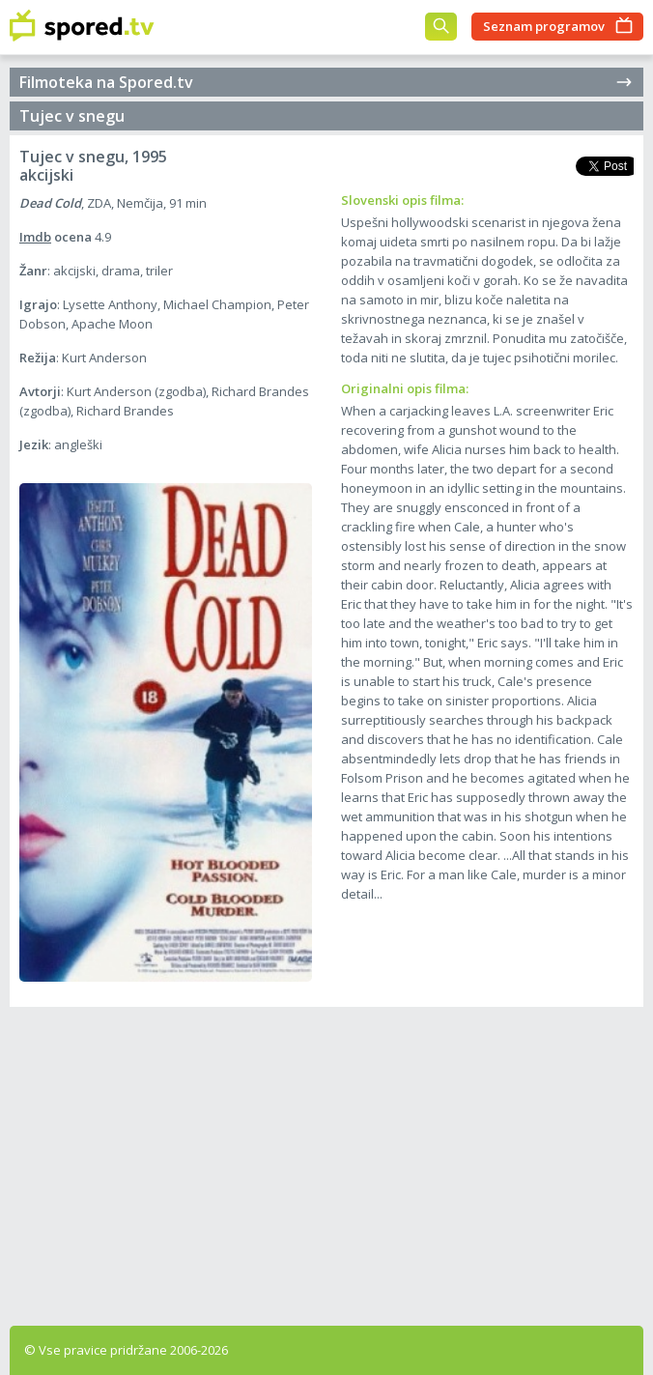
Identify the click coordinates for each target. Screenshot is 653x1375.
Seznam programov (544, 26)
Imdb (35, 236)
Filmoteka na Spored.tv (326, 82)
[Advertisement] (326, 1161)
